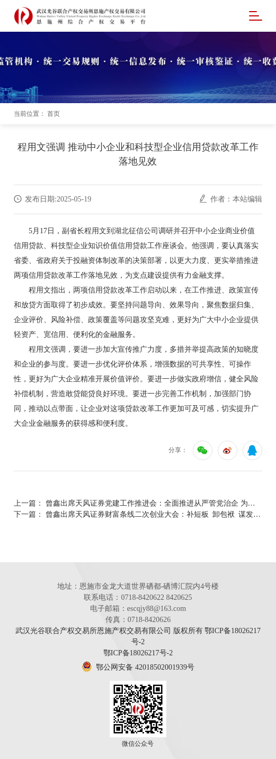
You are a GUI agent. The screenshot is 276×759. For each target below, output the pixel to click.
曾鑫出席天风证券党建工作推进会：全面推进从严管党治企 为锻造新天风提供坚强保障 (154, 503)
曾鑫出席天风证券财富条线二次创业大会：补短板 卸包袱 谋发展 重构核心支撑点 (154, 514)
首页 (53, 113)
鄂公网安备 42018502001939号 (138, 667)
